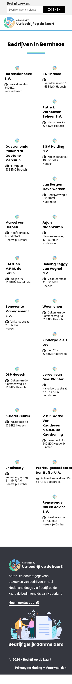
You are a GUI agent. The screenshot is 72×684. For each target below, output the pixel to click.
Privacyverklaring (28, 668)
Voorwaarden (56, 668)
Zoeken (54, 9)
